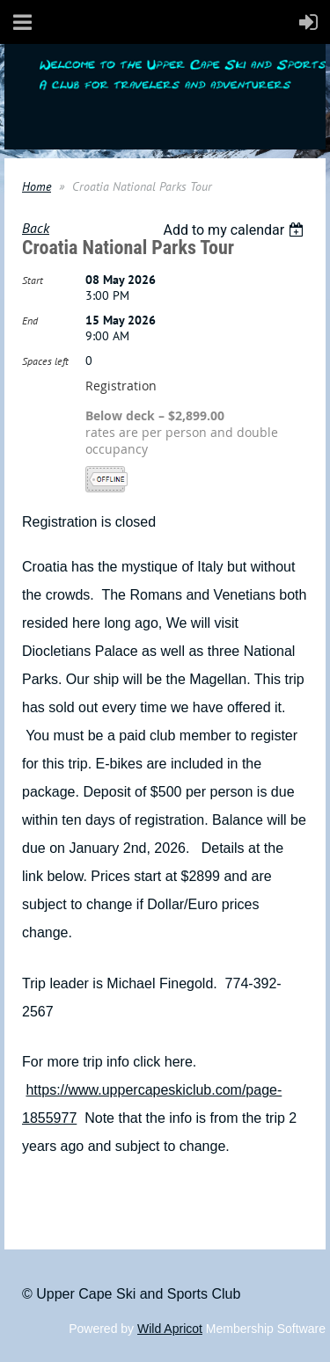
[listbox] (235, 230)
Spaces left (45, 361)
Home (36, 186)
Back (35, 228)
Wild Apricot (169, 1329)
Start (32, 280)
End (30, 320)
